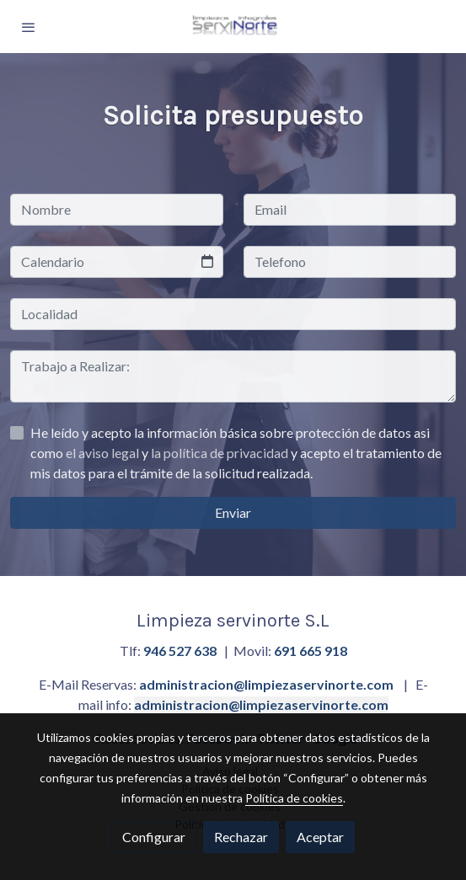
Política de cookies (294, 798)
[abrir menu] (28, 27)
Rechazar (241, 837)
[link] (233, 26)
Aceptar (320, 837)
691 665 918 (310, 651)
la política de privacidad (221, 453)
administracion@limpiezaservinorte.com (266, 684)
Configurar (153, 837)
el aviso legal (104, 453)
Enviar (233, 512)
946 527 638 (180, 651)
